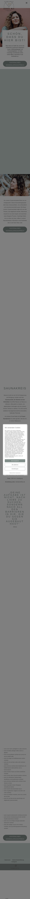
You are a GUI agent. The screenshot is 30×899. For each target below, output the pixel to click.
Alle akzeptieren (15, 460)
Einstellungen (15, 468)
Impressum (18, 472)
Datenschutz (12, 472)
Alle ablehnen (15, 464)
